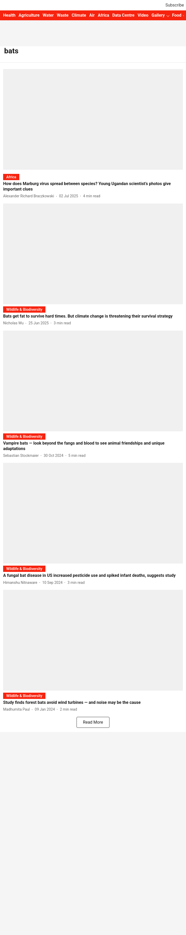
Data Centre (123, 15)
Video (143, 15)
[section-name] (11, 176)
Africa (103, 15)
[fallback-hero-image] (93, 119)
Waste (63, 15)
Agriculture (29, 15)
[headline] (93, 186)
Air (92, 15)
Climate (79, 15)
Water (48, 15)
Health (9, 15)
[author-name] (29, 196)
